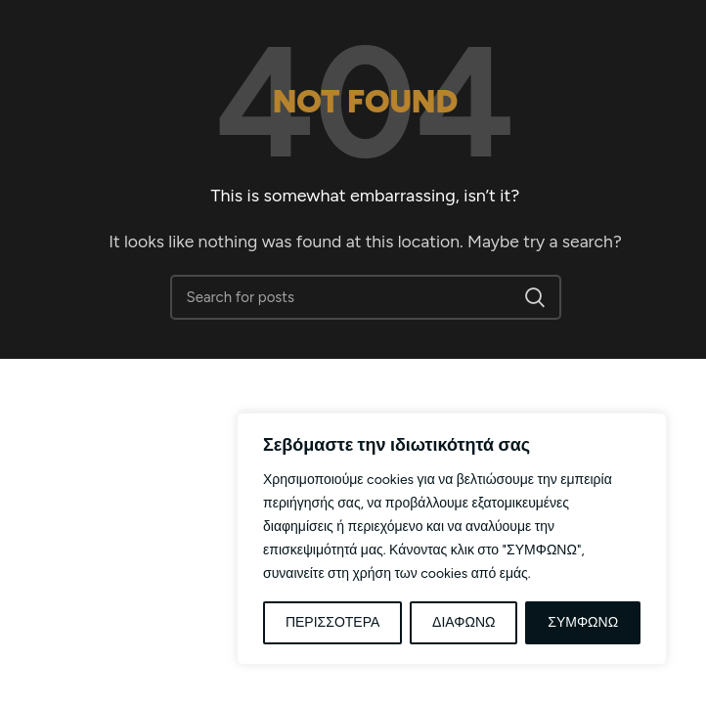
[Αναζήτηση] (365, 297)
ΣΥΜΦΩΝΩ (583, 622)
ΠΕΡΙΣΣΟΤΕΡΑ (332, 622)
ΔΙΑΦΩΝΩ (463, 622)
